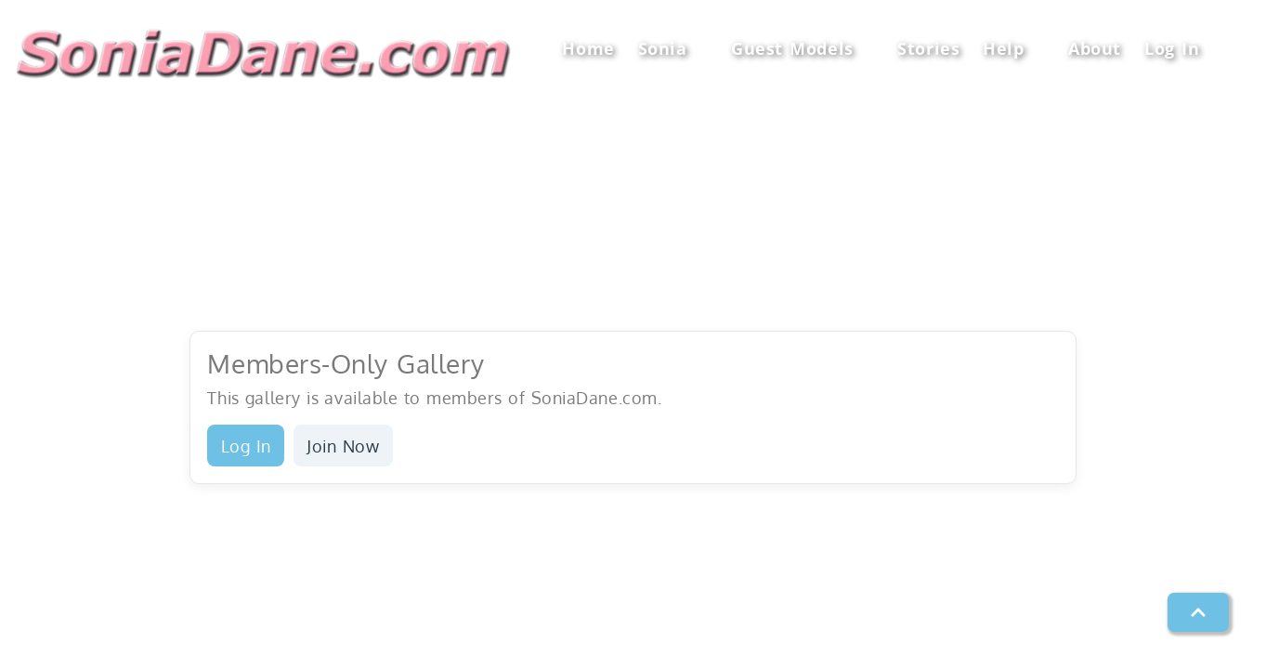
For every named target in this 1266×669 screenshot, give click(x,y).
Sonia (673, 48)
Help (1014, 48)
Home (588, 48)
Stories (928, 48)
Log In (1171, 48)
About (1094, 48)
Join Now (343, 446)
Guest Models (802, 48)
